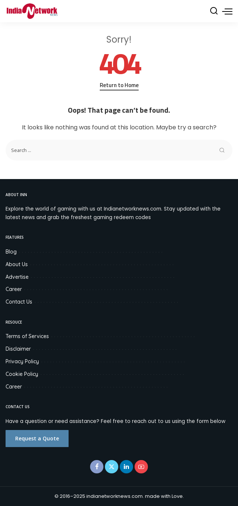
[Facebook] (96, 466)
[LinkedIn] (126, 466)
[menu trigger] (227, 11)
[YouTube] (141, 466)
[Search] (213, 11)
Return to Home (119, 85)
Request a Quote (37, 438)
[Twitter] (111, 466)
